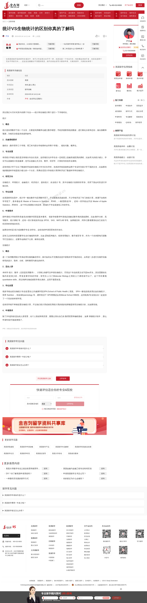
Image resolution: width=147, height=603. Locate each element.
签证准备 (107, 16)
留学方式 (129, 111)
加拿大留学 (34, 533)
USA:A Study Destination (110, 581)
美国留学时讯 (25, 453)
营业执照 (87, 549)
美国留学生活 (9, 453)
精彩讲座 (71, 16)
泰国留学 (51, 536)
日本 (41, 13)
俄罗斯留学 (70, 567)
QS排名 (128, 122)
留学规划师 (22, 13)
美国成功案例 (73, 453)
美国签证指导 (41, 453)
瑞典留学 (69, 549)
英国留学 (34, 542)
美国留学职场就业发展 (83, 447)
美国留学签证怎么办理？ (14, 511)
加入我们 (87, 558)
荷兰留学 (69, 555)
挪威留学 (69, 545)
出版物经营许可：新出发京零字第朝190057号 (112, 585)
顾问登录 (87, 555)
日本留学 (51, 545)
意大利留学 (70, 530)
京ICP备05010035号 (61, 585)
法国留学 (69, 539)
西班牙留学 (70, 533)
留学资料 (98, 13)
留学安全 (123, 13)
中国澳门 (51, 560)
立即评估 (70, 404)
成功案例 (71, 13)
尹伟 (5, 36)
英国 (29, 13)
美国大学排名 (57, 453)
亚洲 (37, 16)
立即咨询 (63, 378)
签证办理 (139, 111)
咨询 (45, 468)
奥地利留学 (70, 564)
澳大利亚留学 (35, 554)
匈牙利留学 (70, 561)
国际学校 (63, 16)
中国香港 (51, 557)
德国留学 (69, 542)
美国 (35, 13)
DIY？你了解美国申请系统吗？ (19, 474)
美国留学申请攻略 (26, 447)
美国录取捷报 (9, 447)
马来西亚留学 (53, 533)
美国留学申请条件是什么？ (15, 495)
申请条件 (129, 106)
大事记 (86, 539)
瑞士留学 (69, 558)
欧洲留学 (96, 581)
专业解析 (129, 117)
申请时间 (118, 117)
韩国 (26, 16)
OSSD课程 (81, 16)
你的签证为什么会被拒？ (73, 479)
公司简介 (87, 530)
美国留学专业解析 (62, 447)
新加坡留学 (52, 530)
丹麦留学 (69, 536)
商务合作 (87, 542)
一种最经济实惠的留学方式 (17, 479)
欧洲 (32, 16)
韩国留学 (51, 548)
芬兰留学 (69, 552)
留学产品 (63, 13)
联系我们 (87, 533)
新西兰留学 (34, 557)
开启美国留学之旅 (44, 378)
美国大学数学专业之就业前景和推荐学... (23, 469)
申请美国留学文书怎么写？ (74, 474)
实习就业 (123, 16)
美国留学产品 (44, 447)
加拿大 (47, 13)
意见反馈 (87, 536)
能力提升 (98, 16)
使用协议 (87, 545)
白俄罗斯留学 (70, 570)
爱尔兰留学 (34, 545)
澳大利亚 (19, 16)
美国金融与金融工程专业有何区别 (77, 469)
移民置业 (132, 16)
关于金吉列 (129, 5)
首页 (4, 21)
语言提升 (107, 13)
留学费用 (118, 106)
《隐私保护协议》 (61, 409)
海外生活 (132, 13)
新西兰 (11, 16)
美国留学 (34, 530)
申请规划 (118, 122)
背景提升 (139, 106)
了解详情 (51, 44)
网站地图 (87, 552)
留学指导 (138, 122)
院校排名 (80, 13)
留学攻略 (12, 13)
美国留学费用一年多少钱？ (15, 503)
